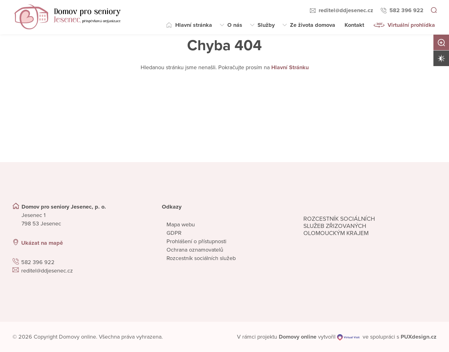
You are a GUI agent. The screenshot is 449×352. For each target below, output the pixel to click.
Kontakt (354, 25)
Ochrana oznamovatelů (195, 249)
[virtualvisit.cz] (348, 337)
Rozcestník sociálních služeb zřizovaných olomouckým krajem (339, 226)
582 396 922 (406, 10)
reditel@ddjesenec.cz (346, 10)
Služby (266, 25)
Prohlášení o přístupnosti (196, 241)
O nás (234, 25)
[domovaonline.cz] (297, 337)
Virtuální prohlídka (411, 25)
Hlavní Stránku (290, 67)
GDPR (174, 232)
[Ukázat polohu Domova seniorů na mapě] (115, 243)
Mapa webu (181, 224)
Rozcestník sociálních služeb (201, 258)
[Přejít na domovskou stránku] (67, 17)
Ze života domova (312, 25)
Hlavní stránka (193, 25)
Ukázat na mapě (42, 242)
